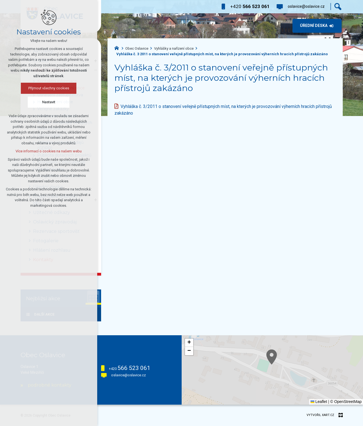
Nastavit (48, 102)
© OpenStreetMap (346, 401)
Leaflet (319, 401)
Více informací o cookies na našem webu (49, 151)
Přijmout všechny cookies (48, 88)
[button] (189, 343)
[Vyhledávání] (337, 6)
